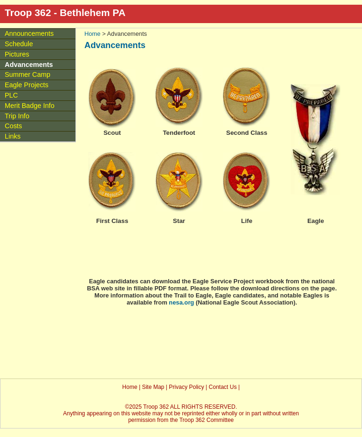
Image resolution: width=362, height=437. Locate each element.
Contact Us (223, 387)
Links (13, 136)
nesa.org (181, 302)
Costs (13, 126)
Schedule (19, 44)
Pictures (17, 54)
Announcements (29, 33)
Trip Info (17, 116)
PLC (11, 95)
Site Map (153, 387)
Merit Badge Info (30, 105)
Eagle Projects (27, 85)
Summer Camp (27, 74)
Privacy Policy (186, 387)
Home (92, 33)
